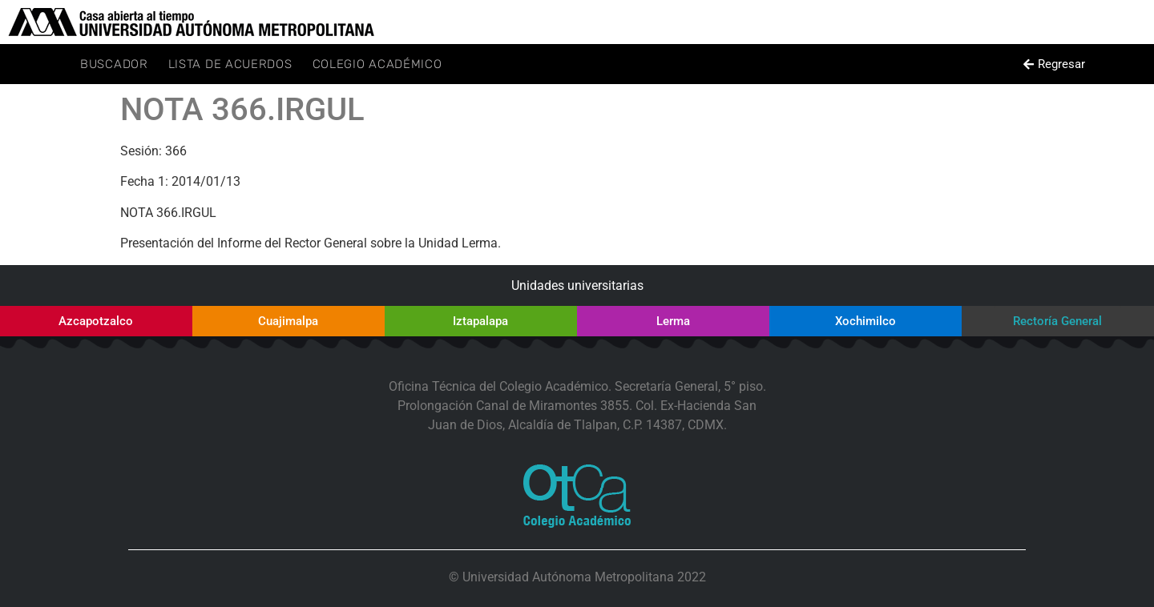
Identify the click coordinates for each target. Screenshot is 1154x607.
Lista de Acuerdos (230, 64)
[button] (1053, 64)
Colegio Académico (377, 64)
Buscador (114, 64)
